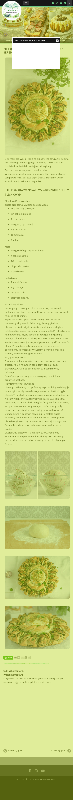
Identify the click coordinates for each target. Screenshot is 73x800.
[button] (26, 3)
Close (57, 40)
